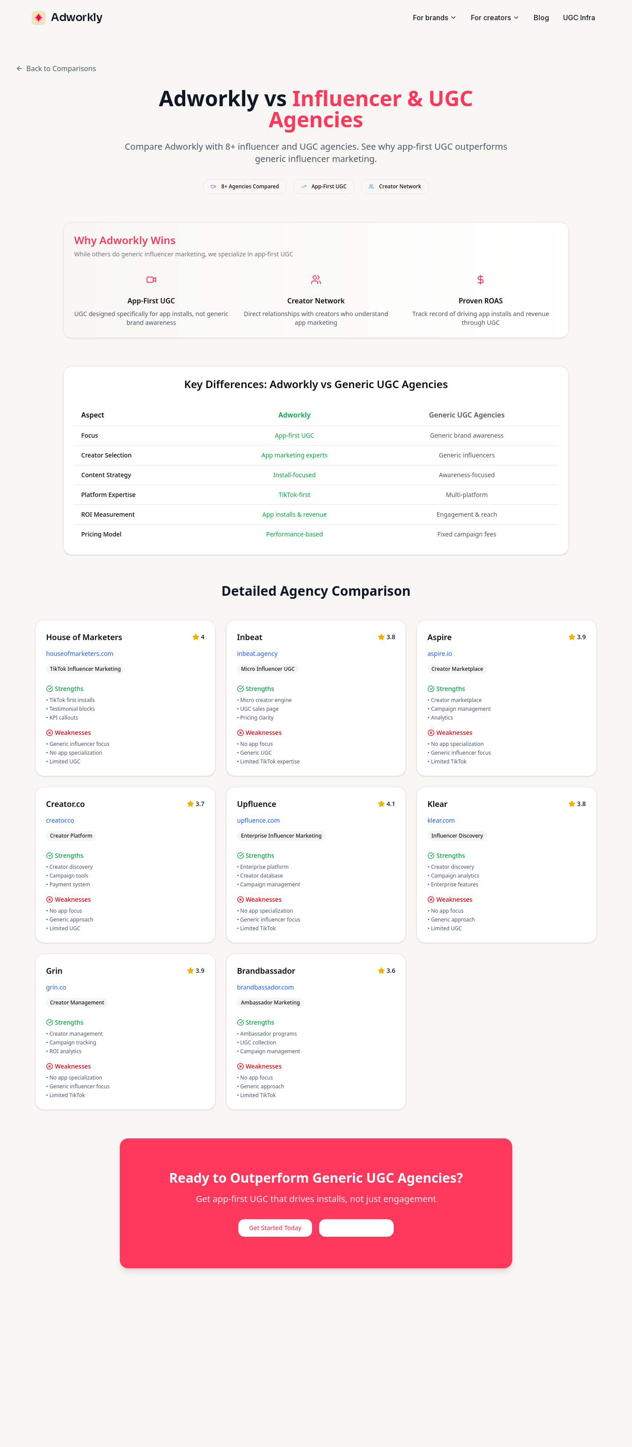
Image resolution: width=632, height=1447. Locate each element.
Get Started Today (275, 1228)
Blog (541, 17)
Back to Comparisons (56, 68)
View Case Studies (356, 1228)
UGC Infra (579, 17)
